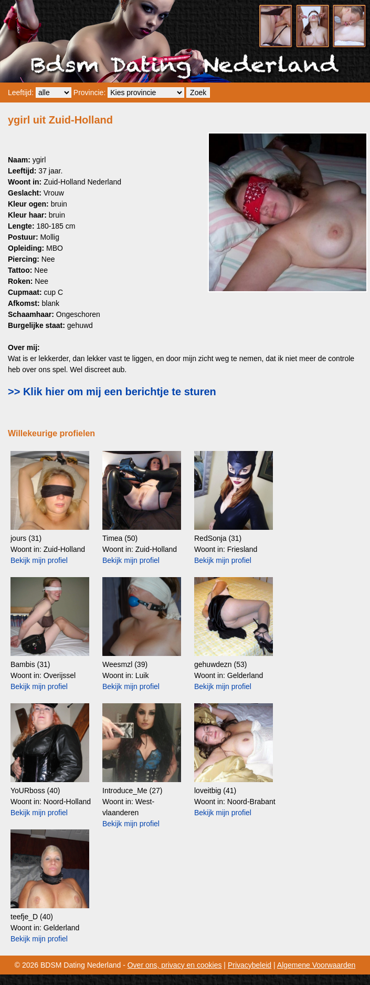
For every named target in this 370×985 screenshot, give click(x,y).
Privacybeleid (249, 965)
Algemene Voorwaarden (316, 965)
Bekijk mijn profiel (39, 560)
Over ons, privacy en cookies (175, 965)
